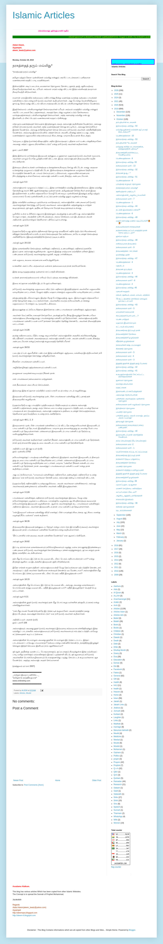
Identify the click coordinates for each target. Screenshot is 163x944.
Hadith (116, 682)
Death (116, 641)
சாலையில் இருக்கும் (124, 499)
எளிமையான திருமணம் (126, 244)
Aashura (117, 586)
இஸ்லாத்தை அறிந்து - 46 (126, 277)
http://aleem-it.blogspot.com (24, 915)
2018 (116, 545)
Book (116, 625)
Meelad (117, 740)
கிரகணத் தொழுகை (124, 349)
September (121, 515)
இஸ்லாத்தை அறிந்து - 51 (126, 177)
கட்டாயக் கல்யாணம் (125, 327)
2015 (116, 556)
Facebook (118, 669)
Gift (115, 679)
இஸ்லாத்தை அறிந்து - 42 (126, 367)
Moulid (28, 693)
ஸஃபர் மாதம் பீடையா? (126, 492)
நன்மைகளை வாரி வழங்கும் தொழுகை (133, 404)
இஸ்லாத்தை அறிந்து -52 (126, 162)
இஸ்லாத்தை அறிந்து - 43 (126, 305)
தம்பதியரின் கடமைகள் (126, 122)
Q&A (116, 772)
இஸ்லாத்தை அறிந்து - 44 (126, 206)
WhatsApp (118, 816)
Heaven (117, 692)
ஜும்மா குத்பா (122, 236)
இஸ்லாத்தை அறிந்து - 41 (126, 371)
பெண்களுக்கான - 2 (124, 284)
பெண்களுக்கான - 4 (124, 262)
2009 (116, 575)
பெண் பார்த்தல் (122, 319)
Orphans (117, 752)
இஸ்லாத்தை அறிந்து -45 (126, 288)
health (116, 689)
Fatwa (116, 673)
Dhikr (116, 647)
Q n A (116, 768)
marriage (117, 727)
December (121, 112)
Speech (117, 807)
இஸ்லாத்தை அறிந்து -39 (126, 481)
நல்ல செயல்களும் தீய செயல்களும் (131, 441)
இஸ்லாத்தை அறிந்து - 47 (126, 258)
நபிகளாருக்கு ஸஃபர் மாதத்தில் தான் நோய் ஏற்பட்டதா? (131, 231)
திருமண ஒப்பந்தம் (124, 269)
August (119, 519)
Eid (115, 666)
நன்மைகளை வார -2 (124, 444)
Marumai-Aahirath (121, 730)
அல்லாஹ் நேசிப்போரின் (126, 395)
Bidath (116, 621)
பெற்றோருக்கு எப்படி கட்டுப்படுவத (131, 452)
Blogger (132, 930)
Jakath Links (119, 705)
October (120, 119)
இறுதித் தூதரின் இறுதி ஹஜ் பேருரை (131, 363)
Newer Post (18, 780)
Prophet (117, 765)
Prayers (117, 762)
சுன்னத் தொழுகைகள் (125, 507)
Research (118, 784)
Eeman (117, 663)
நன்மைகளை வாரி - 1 (125, 448)
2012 (116, 564)
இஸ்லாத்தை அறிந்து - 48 (126, 240)
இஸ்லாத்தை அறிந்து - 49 (126, 217)
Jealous (117, 708)
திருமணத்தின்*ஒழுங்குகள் (127, 338)
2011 (116, 567)
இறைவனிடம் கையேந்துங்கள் (129, 391)
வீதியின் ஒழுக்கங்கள (125, 341)
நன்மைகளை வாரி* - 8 (125, 280)
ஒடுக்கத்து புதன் (123, 255)
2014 (116, 560)
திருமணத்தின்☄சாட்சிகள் (127, 251)
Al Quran (117, 593)
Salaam (117, 788)
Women (117, 823)
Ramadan (118, 781)
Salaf (116, 791)
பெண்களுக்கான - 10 (125, 136)
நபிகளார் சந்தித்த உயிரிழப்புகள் (130, 470)
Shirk (116, 800)
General (117, 676)
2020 (116, 105)
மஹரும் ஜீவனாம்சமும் (126, 323)
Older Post (96, 780)
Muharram (118, 749)
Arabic (116, 602)
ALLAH (117, 596)
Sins (115, 804)
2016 (116, 553)
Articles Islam (119, 612)
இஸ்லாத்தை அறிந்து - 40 (126, 431)
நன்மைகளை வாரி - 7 (125, 199)
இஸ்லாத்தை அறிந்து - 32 (126, 169)
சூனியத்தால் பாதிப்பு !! (125, 191)
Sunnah (117, 810)
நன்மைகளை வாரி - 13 (125, 166)
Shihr (116, 797)
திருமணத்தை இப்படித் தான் (128, 330)
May (118, 530)
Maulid (116, 733)
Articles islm (119, 615)
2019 (116, 109)
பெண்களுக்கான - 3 (124, 273)
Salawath (117, 794)
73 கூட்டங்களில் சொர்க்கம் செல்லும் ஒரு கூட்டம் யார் (131, 300)
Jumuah (117, 711)
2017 (116, 549)
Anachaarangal (120, 599)
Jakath (116, 701)
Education (118, 660)
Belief (116, 618)
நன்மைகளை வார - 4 (125, 356)
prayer (116, 759)
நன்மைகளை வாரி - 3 (125, 360)
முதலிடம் (120, 266)
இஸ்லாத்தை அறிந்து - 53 (126, 139)
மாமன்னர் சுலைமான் (125, 312)
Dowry (116, 653)
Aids (115, 589)
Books (116, 628)
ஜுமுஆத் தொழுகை (124, 421)
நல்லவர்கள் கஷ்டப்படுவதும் (128, 345)
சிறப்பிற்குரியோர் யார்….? (127, 316)
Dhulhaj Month (120, 650)
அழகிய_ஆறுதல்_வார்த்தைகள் (129, 496)
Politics (117, 756)
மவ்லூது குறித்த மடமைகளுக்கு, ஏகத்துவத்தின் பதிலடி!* (130, 148)
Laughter (117, 717)
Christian (117, 634)
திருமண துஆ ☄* (123, 173)
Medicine (117, 736)
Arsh (116, 605)
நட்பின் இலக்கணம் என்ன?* (128, 210)
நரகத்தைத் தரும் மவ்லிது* (127, 188)
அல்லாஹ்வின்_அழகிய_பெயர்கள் (131, 195)
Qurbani (117, 778)
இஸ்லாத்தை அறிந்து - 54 (126, 126)
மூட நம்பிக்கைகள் (124, 510)
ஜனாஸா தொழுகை (124, 380)
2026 (116, 90)
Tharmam (118, 813)
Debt (116, 644)
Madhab (117, 724)
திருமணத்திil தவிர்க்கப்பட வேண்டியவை (127, 154)
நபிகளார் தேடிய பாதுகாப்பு (128, 459)
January (120, 541)
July (118, 522)
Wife (115, 820)
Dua (115, 657)
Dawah (116, 637)
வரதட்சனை (121, 388)
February (120, 537)
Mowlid (116, 746)
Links (116, 720)
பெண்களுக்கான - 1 (124, 202)
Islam (116, 698)
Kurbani (117, 714)
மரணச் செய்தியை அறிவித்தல (129, 488)
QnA (115, 775)
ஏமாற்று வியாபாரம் (124, 384)
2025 (116, 94)
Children (117, 631)
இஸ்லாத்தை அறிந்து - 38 (126, 503)
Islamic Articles (44, 15)
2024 (116, 97)
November (121, 115)
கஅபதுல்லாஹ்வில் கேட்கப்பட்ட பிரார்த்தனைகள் (130, 375)
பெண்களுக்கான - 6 (124, 213)
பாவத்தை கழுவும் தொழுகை (128, 184)
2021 (116, 101)
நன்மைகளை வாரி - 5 (125, 308)
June (118, 526)
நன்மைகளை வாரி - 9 (125, 247)
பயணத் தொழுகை (124, 412)
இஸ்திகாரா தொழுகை (125, 408)
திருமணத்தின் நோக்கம (126, 334)
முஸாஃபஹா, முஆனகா (126, 485)
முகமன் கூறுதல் (122, 291)
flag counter (116, 867)
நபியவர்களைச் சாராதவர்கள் (128, 227)
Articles (22, 693)
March (119, 533)
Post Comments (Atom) (34, 785)
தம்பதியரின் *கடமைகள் (126, 143)
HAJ (115, 685)
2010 (116, 571)
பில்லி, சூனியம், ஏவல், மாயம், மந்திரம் (133, 295)
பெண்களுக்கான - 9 (124, 158)
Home (57, 780)
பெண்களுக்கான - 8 (124, 180)
